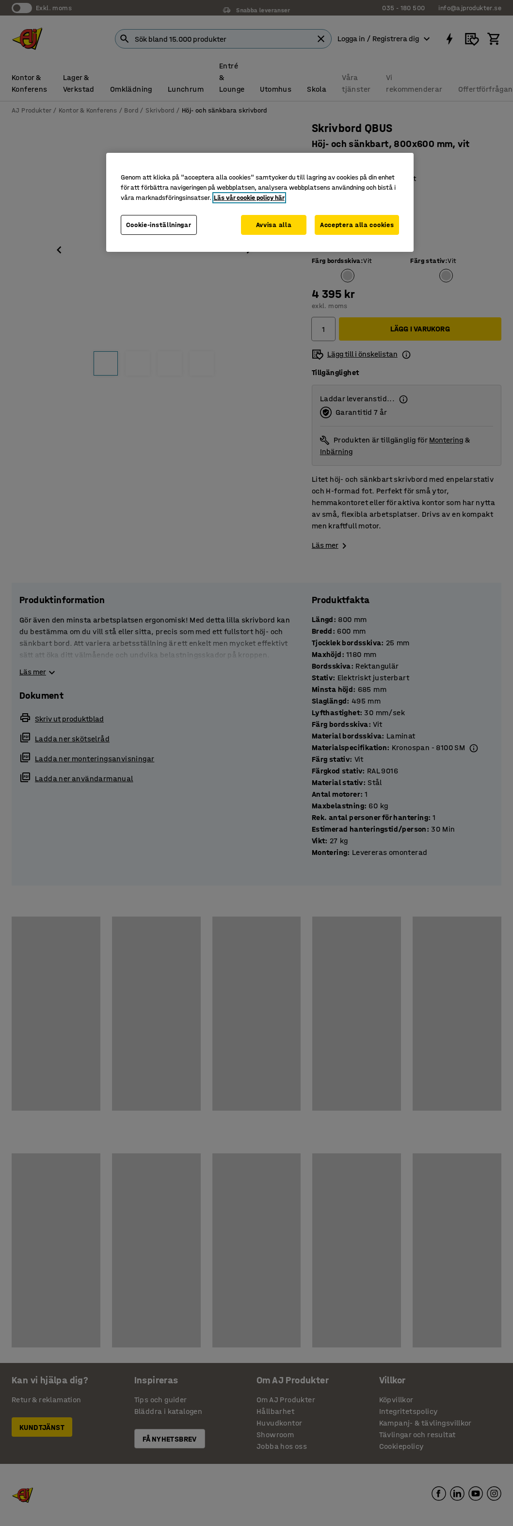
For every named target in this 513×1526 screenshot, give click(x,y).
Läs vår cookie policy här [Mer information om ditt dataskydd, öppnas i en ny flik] (249, 198)
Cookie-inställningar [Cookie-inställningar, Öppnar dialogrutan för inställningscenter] (159, 225)
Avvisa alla (274, 225)
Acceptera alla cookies (357, 225)
